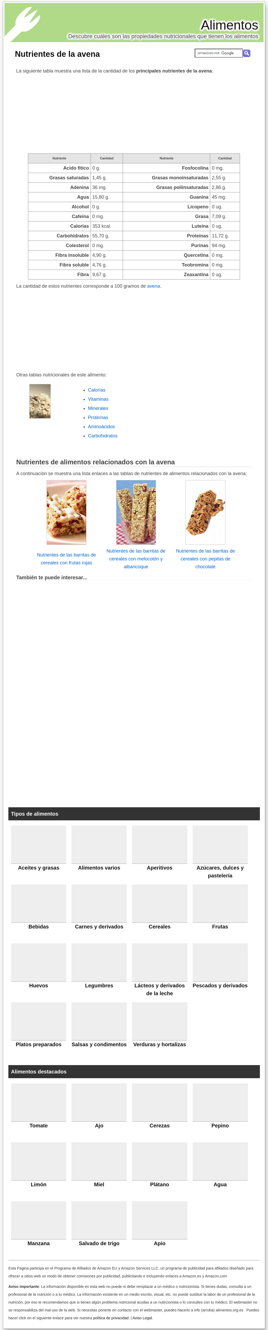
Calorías (96, 390)
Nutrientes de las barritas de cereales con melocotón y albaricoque (136, 558)
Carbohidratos (103, 435)
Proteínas (98, 417)
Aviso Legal (142, 1318)
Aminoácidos (101, 426)
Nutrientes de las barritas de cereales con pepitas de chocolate (205, 558)
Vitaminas (98, 399)
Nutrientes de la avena (57, 53)
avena (153, 286)
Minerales (98, 408)
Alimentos (229, 25)
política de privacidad (111, 1318)
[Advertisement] (134, 114)
